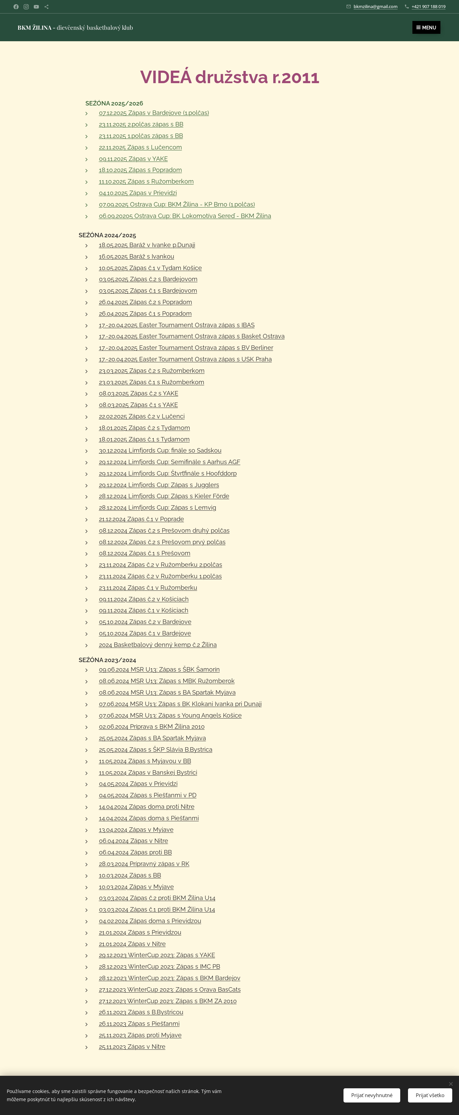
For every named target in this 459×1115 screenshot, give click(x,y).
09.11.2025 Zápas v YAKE (133, 158)
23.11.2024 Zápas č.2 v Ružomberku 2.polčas (160, 564)
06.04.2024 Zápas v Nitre (133, 840)
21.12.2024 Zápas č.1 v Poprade (141, 519)
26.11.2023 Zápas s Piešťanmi (139, 1023)
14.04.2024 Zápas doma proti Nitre (146, 806)
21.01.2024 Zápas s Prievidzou (140, 932)
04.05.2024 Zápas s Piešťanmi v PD (147, 795)
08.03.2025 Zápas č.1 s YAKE (138, 404)
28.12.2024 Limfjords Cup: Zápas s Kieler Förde (164, 496)
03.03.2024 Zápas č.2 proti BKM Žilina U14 (157, 897)
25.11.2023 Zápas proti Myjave (140, 1035)
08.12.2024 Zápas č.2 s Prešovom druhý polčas (164, 530)
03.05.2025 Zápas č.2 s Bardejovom (148, 279)
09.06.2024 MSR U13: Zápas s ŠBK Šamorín (159, 669)
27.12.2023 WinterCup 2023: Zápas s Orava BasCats (169, 989)
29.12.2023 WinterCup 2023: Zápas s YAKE (157, 955)
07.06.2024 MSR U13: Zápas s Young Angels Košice (170, 715)
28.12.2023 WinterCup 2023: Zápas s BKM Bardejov (169, 977)
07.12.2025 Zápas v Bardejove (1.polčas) (154, 112)
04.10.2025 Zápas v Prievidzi (138, 192)
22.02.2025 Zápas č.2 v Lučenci (141, 416)
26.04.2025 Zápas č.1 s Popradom (145, 313)
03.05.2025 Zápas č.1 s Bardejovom (148, 290)
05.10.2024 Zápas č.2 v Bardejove (145, 621)
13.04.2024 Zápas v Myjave (136, 829)
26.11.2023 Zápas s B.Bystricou (141, 1012)
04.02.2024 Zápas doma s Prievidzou (150, 920)
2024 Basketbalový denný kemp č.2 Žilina (157, 644)
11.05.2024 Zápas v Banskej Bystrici (148, 772)
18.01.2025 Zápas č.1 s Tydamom (144, 439)
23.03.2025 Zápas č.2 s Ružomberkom (151, 370)
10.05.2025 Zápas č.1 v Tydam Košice (150, 267)
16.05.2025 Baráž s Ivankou (136, 256)
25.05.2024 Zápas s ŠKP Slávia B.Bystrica (155, 749)
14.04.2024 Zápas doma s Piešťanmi (149, 818)
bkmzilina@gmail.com (376, 6)
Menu (426, 27)
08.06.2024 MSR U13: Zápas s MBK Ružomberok (166, 680)
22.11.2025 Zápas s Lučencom (140, 147)
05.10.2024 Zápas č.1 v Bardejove (145, 633)
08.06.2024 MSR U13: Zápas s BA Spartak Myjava (167, 692)
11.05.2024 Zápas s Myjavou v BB (145, 761)
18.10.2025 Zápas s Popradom (140, 169)
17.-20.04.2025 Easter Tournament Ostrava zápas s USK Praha (185, 359)
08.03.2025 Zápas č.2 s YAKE (138, 393)
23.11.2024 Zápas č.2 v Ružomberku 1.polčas (160, 576)
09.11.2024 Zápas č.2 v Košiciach (143, 599)
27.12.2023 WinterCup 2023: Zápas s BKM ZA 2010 (167, 1000)
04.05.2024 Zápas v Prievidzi (138, 783)
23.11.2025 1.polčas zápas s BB (141, 135)
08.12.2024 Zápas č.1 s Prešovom (144, 553)
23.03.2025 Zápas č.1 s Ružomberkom (151, 382)
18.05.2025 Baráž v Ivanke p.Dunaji (147, 244)
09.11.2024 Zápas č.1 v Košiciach (143, 610)
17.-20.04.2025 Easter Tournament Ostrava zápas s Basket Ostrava (191, 336)
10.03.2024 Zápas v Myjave (136, 886)
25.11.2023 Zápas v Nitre (132, 1046)
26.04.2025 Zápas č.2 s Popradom (145, 302)
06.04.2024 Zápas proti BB (135, 852)
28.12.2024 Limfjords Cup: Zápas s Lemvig (157, 507)
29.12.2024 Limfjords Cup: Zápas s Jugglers (159, 484)
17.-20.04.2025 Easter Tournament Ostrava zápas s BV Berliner (186, 347)
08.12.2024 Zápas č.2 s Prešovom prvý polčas (162, 542)
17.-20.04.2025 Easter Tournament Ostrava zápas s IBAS (176, 325)
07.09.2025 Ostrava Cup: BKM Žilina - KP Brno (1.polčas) (177, 204)
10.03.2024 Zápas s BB (130, 875)
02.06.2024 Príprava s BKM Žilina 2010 (151, 726)
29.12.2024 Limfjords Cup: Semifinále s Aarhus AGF (169, 461)
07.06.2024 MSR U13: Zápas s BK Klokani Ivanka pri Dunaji (180, 703)
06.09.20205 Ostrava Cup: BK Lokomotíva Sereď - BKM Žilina (185, 215)
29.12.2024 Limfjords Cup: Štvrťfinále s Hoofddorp (167, 473)
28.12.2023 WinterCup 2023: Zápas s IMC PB (159, 966)
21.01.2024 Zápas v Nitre (132, 943)
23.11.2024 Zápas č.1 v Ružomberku (148, 587)
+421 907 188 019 (428, 6)
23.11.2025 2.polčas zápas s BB (141, 124)
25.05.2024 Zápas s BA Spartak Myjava (152, 738)
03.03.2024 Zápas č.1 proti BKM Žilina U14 (157, 909)
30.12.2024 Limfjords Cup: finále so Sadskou (160, 450)
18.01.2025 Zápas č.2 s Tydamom (144, 427)
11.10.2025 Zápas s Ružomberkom (146, 181)
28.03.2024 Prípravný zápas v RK (144, 863)
